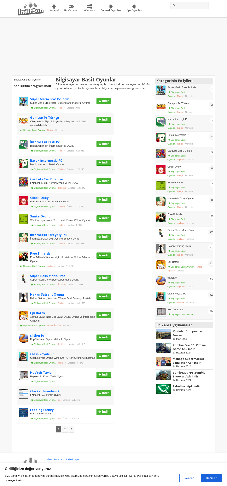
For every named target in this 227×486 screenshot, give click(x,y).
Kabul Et (211, 478)
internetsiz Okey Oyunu (48, 235)
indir (105, 101)
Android (54, 10)
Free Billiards (40, 253)
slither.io (37, 335)
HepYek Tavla (41, 372)
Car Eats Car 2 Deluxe (46, 179)
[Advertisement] (113, 47)
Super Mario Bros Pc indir (49, 99)
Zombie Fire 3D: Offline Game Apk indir (189, 347)
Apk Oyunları (134, 10)
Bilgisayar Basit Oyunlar (45, 108)
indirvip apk (72, 459)
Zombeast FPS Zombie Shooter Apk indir (189, 374)
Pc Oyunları (71, 10)
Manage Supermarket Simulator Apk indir (188, 360)
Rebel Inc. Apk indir (186, 386)
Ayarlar (189, 478)
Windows (89, 10)
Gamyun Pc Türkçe (44, 118)
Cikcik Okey (39, 198)
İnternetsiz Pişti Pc (45, 142)
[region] (113, 474)
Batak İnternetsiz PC (46, 160)
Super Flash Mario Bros (47, 276)
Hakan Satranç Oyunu (47, 294)
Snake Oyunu (40, 216)
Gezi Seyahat (54, 459)
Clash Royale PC (42, 354)
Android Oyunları (111, 10)
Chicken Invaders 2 (44, 391)
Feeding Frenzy (42, 410)
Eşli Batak (37, 313)
